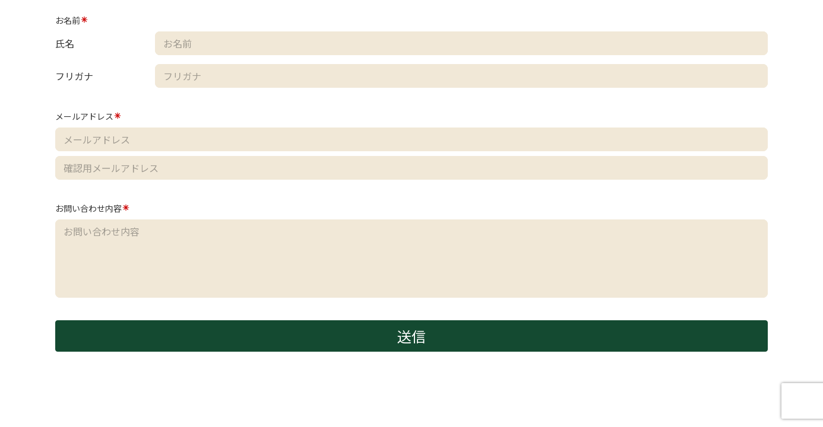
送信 (411, 336)
